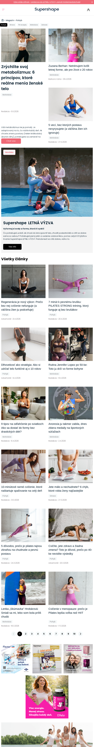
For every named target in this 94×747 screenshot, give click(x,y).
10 (74, 633)
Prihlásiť (88, 10)
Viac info (12, 247)
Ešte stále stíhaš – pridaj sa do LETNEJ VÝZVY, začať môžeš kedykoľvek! (47, 2)
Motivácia (34, 25)
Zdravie (44, 25)
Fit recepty (22, 25)
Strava (12, 25)
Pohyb (3, 25)
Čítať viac (11, 141)
